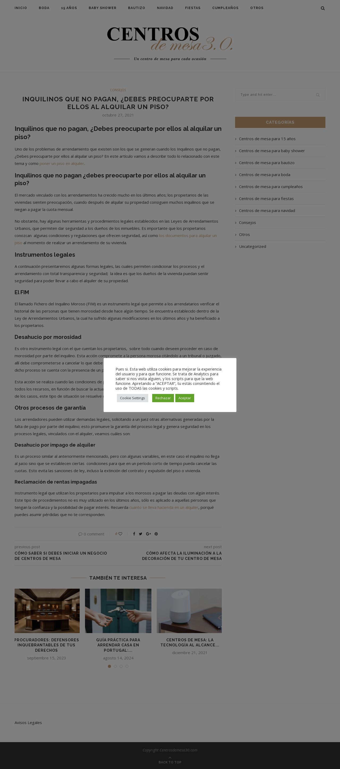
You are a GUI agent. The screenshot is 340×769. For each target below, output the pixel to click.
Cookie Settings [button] (132, 398)
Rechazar (163, 398)
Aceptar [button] (184, 398)
